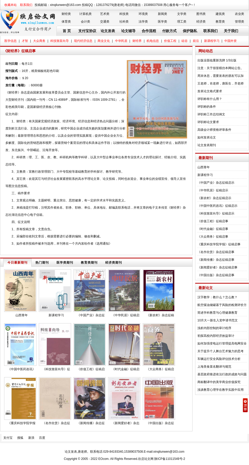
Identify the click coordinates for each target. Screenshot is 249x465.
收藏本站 (10, 5)
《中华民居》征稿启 (125, 315)
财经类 (66, 14)
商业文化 (104, 41)
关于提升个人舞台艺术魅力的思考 (220, 351)
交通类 (104, 21)
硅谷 (184, 41)
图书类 (201, 14)
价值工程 (170, 41)
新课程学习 (211, 41)
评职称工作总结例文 (211, 114)
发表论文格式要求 (209, 91)
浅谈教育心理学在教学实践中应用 (220, 390)
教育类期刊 (89, 262)
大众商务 (39, 41)
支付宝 (8, 438)
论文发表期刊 (206, 145)
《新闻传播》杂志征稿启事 (215, 260)
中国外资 (230, 41)
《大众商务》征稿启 (160, 369)
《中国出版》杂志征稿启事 (215, 275)
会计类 (85, 21)
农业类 (239, 14)
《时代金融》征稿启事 (212, 229)
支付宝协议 (87, 31)
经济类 (201, 21)
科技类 (124, 14)
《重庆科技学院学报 (21, 423)
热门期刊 (42, 262)
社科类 (124, 21)
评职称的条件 (206, 106)
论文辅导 (128, 31)
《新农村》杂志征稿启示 (214, 198)
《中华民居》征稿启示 (212, 190)
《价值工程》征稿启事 (212, 221)
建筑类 (220, 14)
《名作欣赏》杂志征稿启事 (215, 252)
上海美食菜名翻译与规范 (214, 366)
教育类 (220, 21)
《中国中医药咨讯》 (21, 369)
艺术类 (104, 14)
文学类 (181, 14)
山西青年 (21, 315)
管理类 (239, 21)
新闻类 (162, 14)
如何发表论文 (206, 137)
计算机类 (85, 14)
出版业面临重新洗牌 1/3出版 (216, 60)
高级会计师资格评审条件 (214, 130)
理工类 (181, 21)
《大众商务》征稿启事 (212, 236)
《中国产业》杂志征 (91, 315)
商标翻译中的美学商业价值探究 (219, 382)
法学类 (143, 21)
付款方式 (169, 31)
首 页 (67, 31)
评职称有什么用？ (209, 99)
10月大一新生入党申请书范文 (217, 320)
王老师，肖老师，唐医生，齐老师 (220, 83)
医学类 (162, 21)
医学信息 (10, 41)
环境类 (143, 14)
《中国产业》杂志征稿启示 (215, 182)
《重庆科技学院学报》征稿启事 (219, 244)
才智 (25, 41)
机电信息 (153, 41)
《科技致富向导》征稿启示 (215, 213)
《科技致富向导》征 (56, 369)
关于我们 (231, 31)
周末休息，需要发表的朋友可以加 (220, 76)
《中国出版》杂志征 (160, 423)
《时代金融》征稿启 (125, 369)
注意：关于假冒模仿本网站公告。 (220, 68)
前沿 (196, 41)
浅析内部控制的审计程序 (214, 328)
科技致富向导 (59, 41)
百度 (42, 438)
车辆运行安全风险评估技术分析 (219, 359)
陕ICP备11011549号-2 (169, 459)
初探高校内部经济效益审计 (215, 336)
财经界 (137, 41)
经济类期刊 (113, 262)
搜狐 (20, 438)
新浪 (31, 438)
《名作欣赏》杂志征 (56, 423)
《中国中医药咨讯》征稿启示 (217, 206)
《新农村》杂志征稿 (160, 315)
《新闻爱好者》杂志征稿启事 (217, 267)
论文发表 (108, 31)
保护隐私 (190, 31)
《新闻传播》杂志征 (91, 423)
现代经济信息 (83, 41)
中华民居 (121, 41)
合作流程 (149, 31)
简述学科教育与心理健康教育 (217, 312)
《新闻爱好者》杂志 (125, 423)
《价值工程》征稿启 (91, 369)
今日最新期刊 (17, 262)
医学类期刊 (64, 262)
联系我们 (26, 5)
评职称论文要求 (208, 122)
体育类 (66, 21)
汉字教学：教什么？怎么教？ (217, 297)
